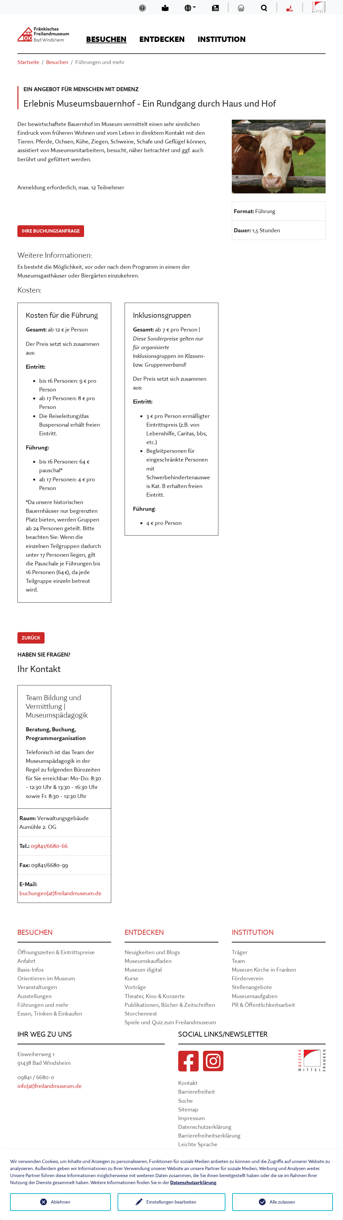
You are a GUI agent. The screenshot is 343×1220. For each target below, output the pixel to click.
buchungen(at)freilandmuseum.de (60, 893)
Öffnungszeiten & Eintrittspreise (56, 952)
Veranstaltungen (37, 986)
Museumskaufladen (148, 960)
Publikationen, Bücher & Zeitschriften (170, 1004)
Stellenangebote (252, 986)
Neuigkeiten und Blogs (152, 952)
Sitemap (188, 1109)
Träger (240, 952)
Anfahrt (26, 960)
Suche (185, 1100)
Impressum (191, 1117)
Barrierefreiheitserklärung (209, 1135)
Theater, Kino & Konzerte (155, 995)
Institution (253, 932)
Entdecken (144, 932)
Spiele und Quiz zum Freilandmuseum (170, 1022)
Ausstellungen (34, 995)
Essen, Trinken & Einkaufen (49, 1013)
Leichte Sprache (197, 1144)
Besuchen (35, 932)
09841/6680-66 (49, 845)
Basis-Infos (30, 969)
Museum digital (143, 969)
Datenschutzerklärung (204, 1126)
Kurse (131, 978)
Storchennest (141, 1013)
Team (238, 960)
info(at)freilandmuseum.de (49, 1085)
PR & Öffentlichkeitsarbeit (263, 1004)
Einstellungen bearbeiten (171, 1202)
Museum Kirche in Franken (264, 969)
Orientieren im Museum (46, 978)
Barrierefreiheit (196, 1091)
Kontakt (188, 1082)
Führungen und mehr (42, 1004)
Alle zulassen (282, 1202)
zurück (31, 637)
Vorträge (135, 986)
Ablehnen (60, 1202)
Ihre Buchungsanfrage (51, 231)
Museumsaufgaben (254, 995)
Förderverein (247, 978)
